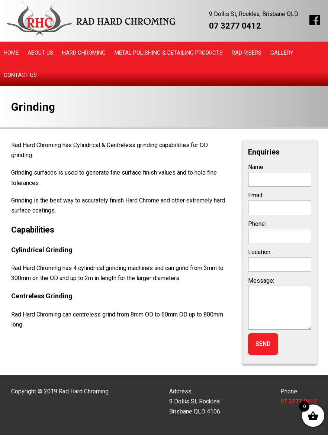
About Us (40, 52)
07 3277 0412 (235, 25)
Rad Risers (246, 52)
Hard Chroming (84, 52)
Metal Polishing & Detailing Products (169, 52)
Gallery (281, 52)
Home (11, 52)
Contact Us (20, 75)
